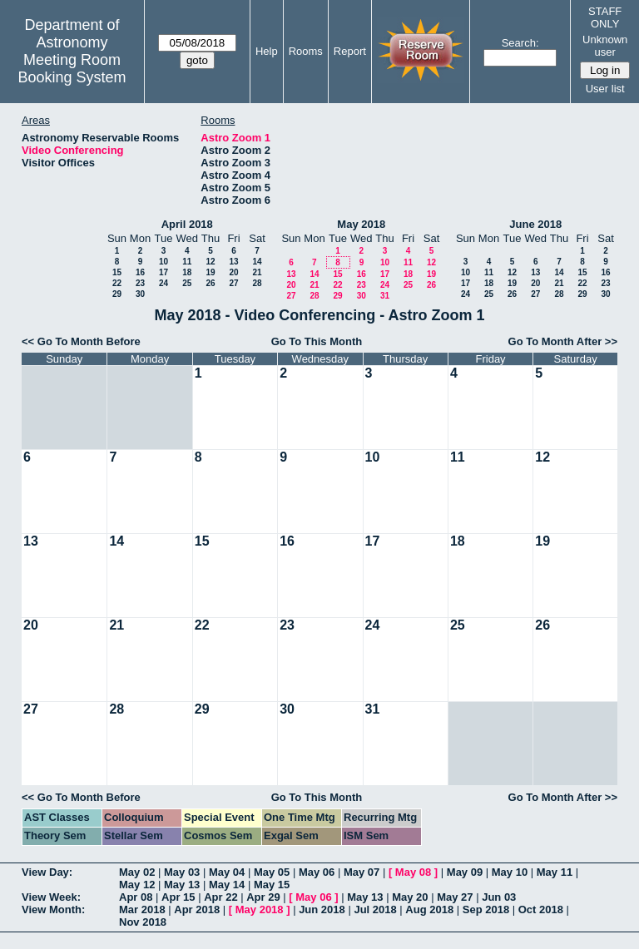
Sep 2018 (486, 909)
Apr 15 (178, 897)
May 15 (272, 884)
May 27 (455, 897)
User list (605, 88)
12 (210, 261)
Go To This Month (317, 341)
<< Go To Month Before (81, 341)
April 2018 (187, 224)
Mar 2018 (142, 909)
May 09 (465, 872)
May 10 (510, 872)
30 (140, 294)
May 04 (227, 872)
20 (233, 272)
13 (233, 261)
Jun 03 (499, 897)
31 (384, 295)
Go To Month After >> (562, 341)
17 (163, 272)
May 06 (316, 872)
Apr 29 (263, 897)
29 (116, 294)
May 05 (272, 872)
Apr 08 (135, 897)
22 (116, 283)
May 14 (227, 884)
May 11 (554, 872)
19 (210, 272)
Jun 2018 (322, 909)
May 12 (137, 884)
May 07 (361, 872)
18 (186, 272)
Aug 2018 (429, 909)
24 (163, 283)
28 (256, 283)
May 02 (137, 872)
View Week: (51, 897)
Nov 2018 (142, 922)
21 (256, 272)
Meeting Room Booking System (71, 69)
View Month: (53, 909)
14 (256, 261)
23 (140, 283)
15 (116, 272)
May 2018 (361, 224)
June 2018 (535, 224)
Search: (520, 43)
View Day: (47, 872)
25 (186, 283)
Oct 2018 (540, 909)
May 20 (410, 897)
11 (186, 261)
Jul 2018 (375, 909)
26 (210, 283)
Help (266, 51)
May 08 (413, 872)
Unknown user (604, 45)
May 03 (182, 872)
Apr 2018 (197, 909)
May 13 (182, 884)
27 (233, 283)
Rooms (306, 51)
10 (163, 261)
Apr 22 (220, 897)
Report (350, 51)
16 (140, 272)
